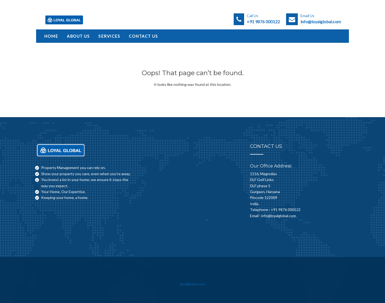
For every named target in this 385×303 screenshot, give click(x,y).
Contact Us (143, 36)
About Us (78, 36)
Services (109, 36)
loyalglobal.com (192, 284)
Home (51, 36)
